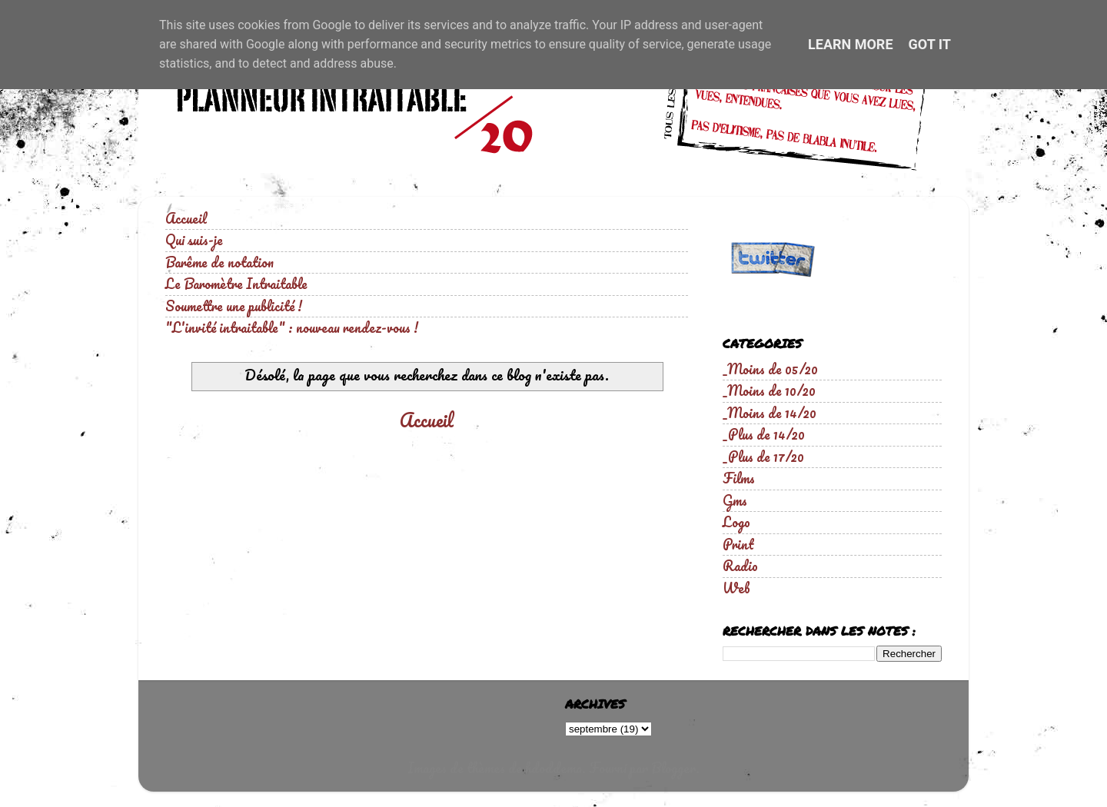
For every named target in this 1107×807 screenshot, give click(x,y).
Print (738, 544)
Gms (735, 500)
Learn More (850, 44)
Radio (740, 565)
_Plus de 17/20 (763, 456)
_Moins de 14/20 (769, 412)
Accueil (186, 218)
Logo (736, 522)
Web (736, 588)
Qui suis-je (194, 240)
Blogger (673, 768)
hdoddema (553, 768)
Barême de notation (219, 262)
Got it (930, 44)
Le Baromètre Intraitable (236, 283)
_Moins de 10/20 (769, 390)
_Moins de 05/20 (770, 369)
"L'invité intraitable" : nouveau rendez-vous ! (291, 327)
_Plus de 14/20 (764, 434)
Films (739, 478)
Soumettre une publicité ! (233, 306)
